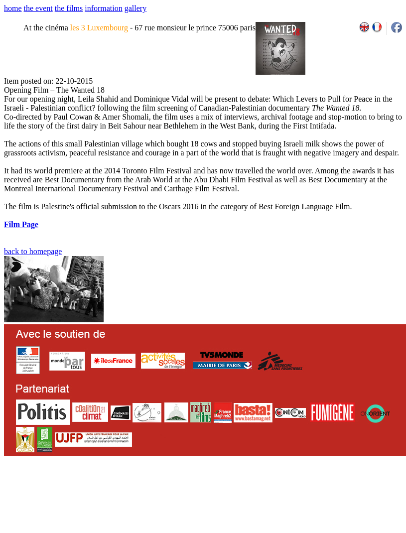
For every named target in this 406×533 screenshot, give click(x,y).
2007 (269, 489)
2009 (291, 489)
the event (38, 8)
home (13, 8)
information (104, 8)
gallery (135, 8)
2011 (313, 489)
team (180, 489)
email (81, 489)
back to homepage (33, 251)
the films (69, 8)
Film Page (21, 224)
